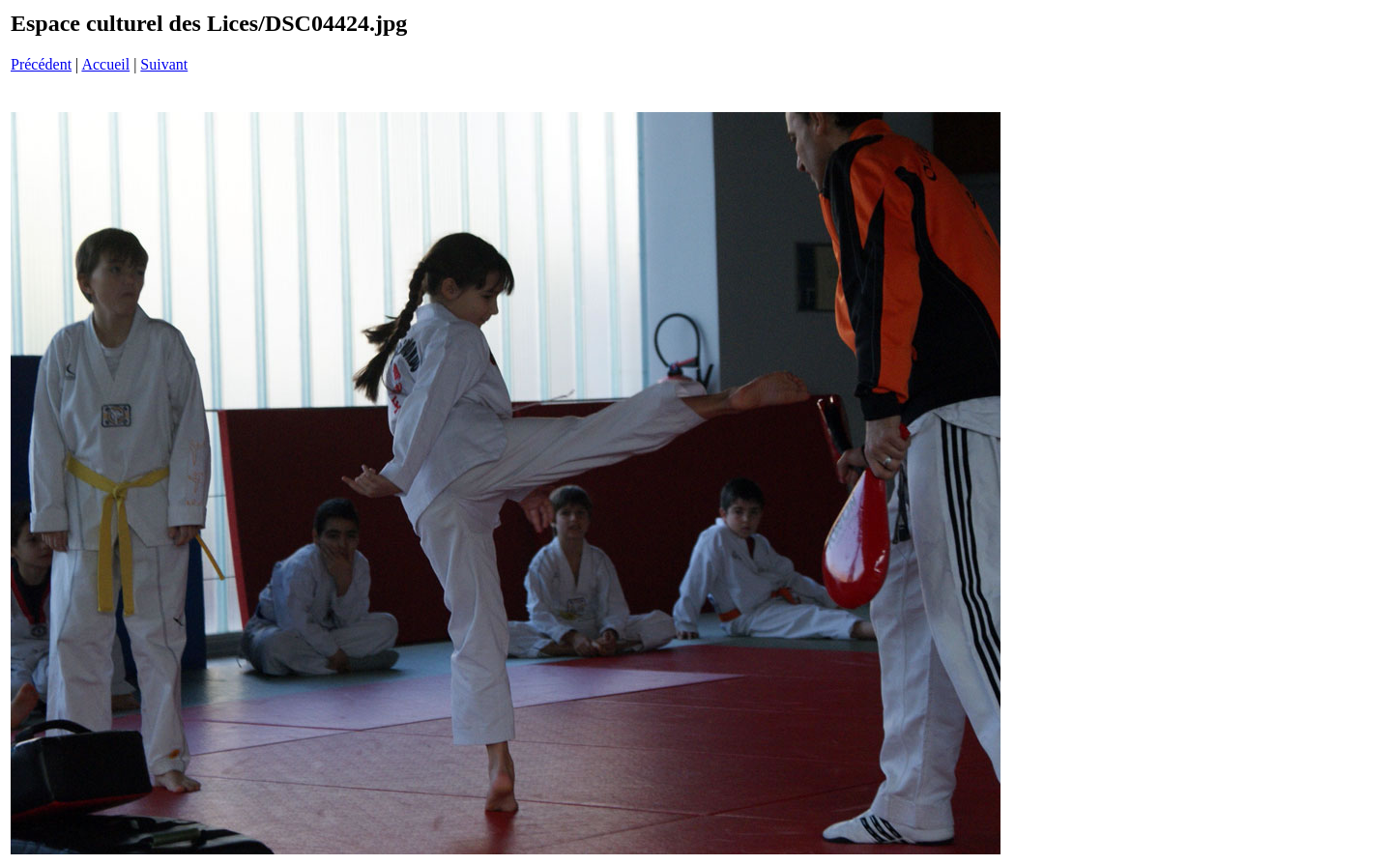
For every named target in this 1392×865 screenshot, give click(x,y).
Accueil (105, 64)
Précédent (41, 64)
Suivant (164, 64)
